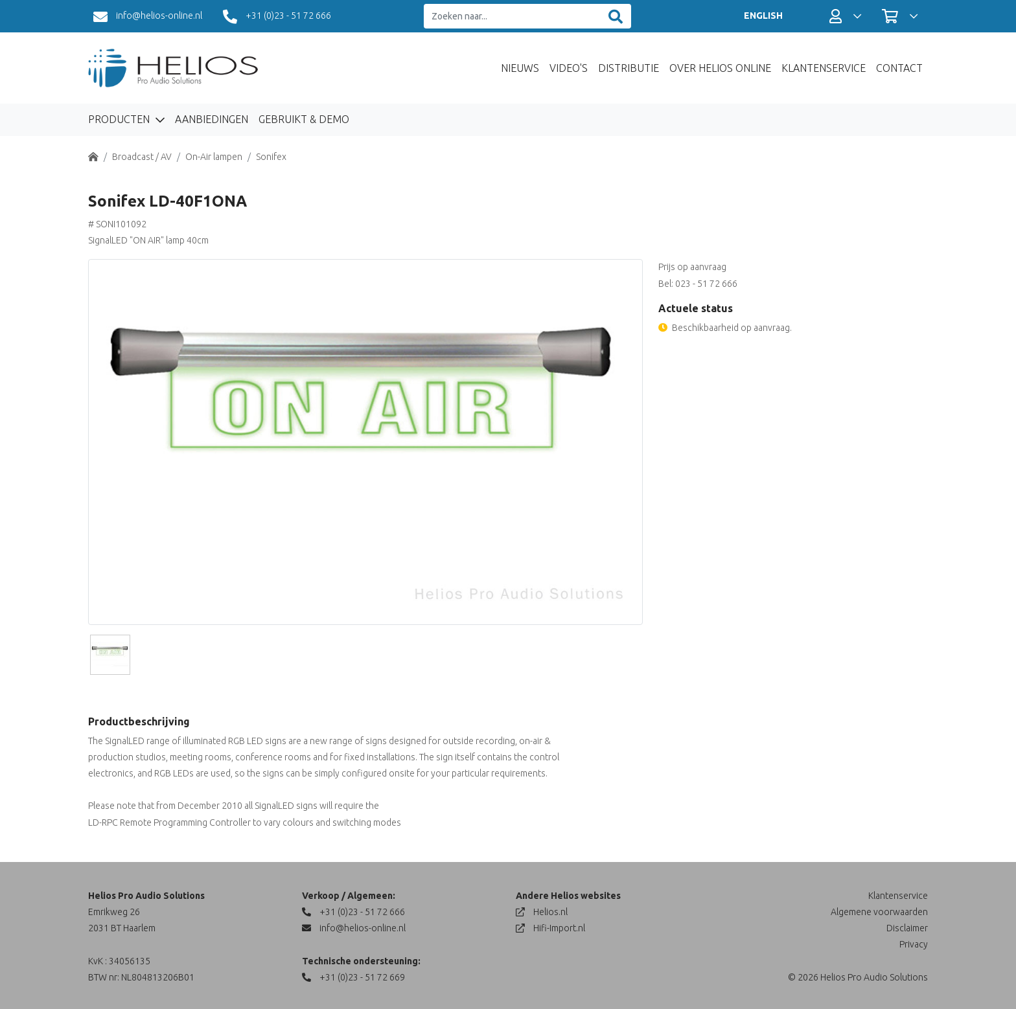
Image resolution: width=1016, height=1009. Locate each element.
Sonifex (271, 157)
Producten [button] (120, 119)
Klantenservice (823, 68)
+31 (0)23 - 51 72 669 (353, 977)
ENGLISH (763, 15)
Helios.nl (542, 912)
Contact (899, 68)
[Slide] (110, 655)
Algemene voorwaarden (879, 912)
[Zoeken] (615, 16)
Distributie (628, 68)
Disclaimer (907, 928)
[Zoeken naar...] (512, 16)
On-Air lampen (213, 157)
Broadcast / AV (142, 157)
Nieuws (520, 68)
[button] (845, 16)
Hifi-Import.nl (550, 928)
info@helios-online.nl (147, 17)
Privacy (913, 944)
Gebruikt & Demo (304, 119)
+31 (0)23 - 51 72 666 (277, 17)
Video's (568, 68)
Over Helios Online (720, 68)
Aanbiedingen (211, 119)
